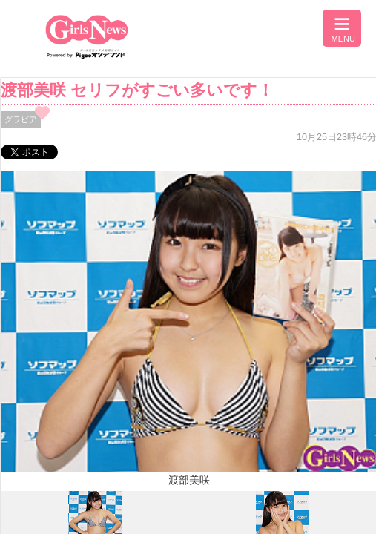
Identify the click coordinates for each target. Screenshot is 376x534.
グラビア (20, 119)
